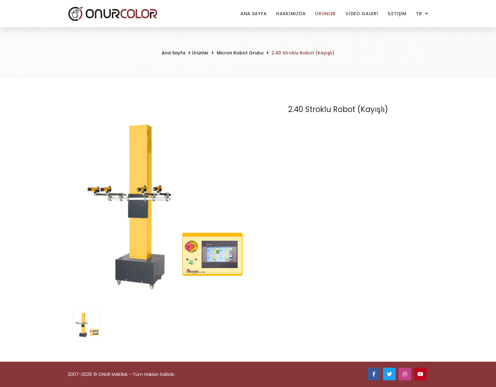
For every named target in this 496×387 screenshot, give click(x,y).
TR (420, 13)
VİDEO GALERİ (361, 13)
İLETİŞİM (397, 13)
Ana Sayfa (253, 13)
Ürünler (325, 13)
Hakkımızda (291, 13)
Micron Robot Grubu (239, 53)
